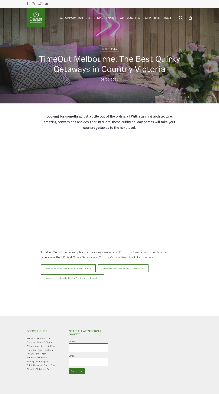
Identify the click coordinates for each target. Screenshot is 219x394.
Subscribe (77, 371)
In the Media (109, 49)
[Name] (88, 347)
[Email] (88, 362)
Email (71, 355)
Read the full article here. (138, 257)
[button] (68, 268)
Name (72, 341)
